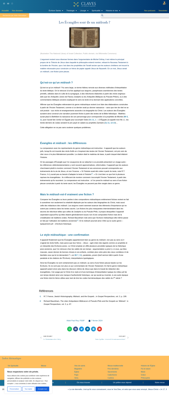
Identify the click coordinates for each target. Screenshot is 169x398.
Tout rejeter (28, 389)
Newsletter (163, 11)
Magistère (78, 369)
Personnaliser (14, 389)
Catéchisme (112, 375)
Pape (76, 375)
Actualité (5, 11)
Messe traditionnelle (115, 366)
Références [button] (46, 290)
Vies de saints (79, 366)
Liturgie (84, 11)
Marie (143, 372)
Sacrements (112, 372)
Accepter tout (42, 389)
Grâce (143, 375)
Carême (111, 378)
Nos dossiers (17, 11)
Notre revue (159, 382)
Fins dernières (113, 369)
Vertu (76, 378)
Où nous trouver (83, 382)
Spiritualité (97, 11)
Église (76, 372)
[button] (92, 174)
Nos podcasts (149, 11)
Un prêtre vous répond (122, 382)
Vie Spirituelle (13, 366)
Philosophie (145, 378)
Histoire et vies (113, 11)
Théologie (71, 11)
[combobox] (136, 15)
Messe (43, 366)
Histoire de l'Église (148, 366)
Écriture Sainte (56, 11)
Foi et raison (146, 369)
